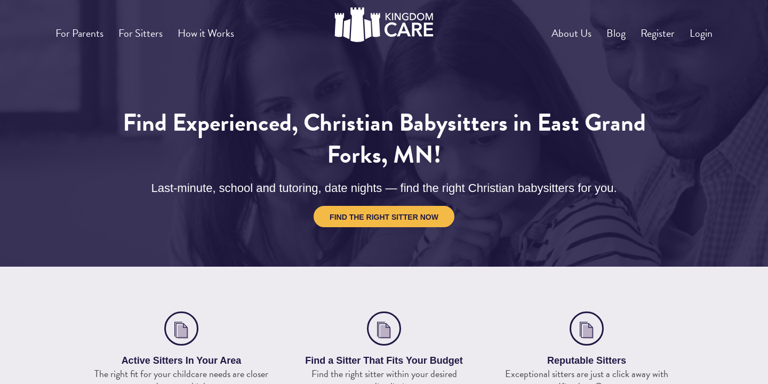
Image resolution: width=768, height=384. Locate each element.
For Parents (84, 28)
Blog (597, 28)
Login (697, 28)
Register (646, 28)
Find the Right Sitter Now (384, 217)
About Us (545, 28)
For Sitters (154, 28)
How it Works (227, 28)
